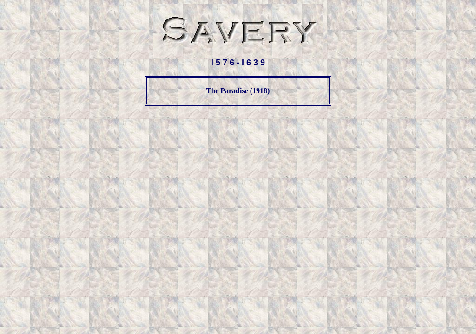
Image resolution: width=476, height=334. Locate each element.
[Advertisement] (238, 135)
